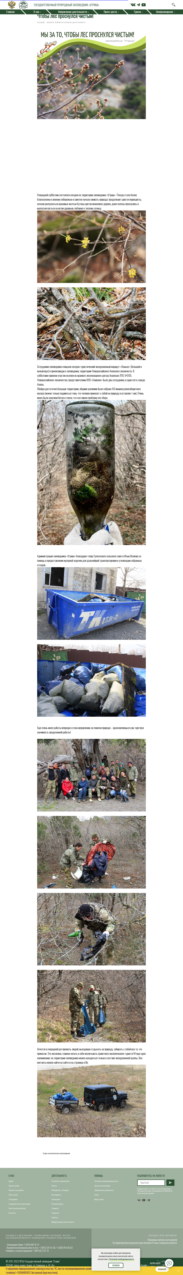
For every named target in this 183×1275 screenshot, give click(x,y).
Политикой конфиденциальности (121, 1259)
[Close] (178, 1270)
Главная (10, 12)
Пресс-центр (13, 1196)
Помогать (54, 1219)
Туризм (11, 1183)
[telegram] (148, 1202)
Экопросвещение (164, 12)
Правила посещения (16, 1192)
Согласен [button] (116, 1265)
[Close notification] (138, 1250)
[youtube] (144, 1202)
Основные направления (60, 1183)
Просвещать (55, 1201)
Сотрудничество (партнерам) (19, 1205)
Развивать (55, 1210)
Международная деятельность (62, 1223)
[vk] (139, 1202)
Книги (96, 1196)
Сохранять (55, 1214)
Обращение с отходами (60, 1192)
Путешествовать (57, 1205)
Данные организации (102, 1187)
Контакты (12, 1214)
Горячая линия (14, 1187)
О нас (11, 1178)
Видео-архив (99, 1201)
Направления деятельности (72, 12)
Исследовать (56, 1196)
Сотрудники (13, 1201)
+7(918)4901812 (23, 1272)
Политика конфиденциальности (106, 1183)
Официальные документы (104, 1192)
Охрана (54, 1187)
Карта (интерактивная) (17, 1210)
